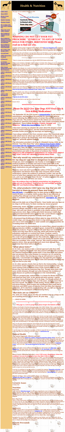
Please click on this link (54, 369)
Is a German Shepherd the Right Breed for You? (5, 63)
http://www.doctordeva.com (50, 47)
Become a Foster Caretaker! (5, 17)
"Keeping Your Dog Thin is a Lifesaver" (22, 377)
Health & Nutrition (5, 20)
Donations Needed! (5, 22)
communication (44, 114)
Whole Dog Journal (25, 391)
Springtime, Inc (51, 197)
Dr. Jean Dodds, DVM (47, 349)
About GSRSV (4, 14)
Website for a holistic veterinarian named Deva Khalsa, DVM (40, 337)
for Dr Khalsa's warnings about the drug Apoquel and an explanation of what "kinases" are (37, 88)
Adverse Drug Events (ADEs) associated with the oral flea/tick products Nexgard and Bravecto (36, 144)
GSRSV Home (4, 11)
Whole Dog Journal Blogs (31, 125)
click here (48, 88)
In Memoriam (4, 59)
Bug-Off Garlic (17, 192)
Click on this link (51, 372)
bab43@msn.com (45, 331)
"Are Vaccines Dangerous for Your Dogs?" (35, 344)
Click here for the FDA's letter (20, 97)
